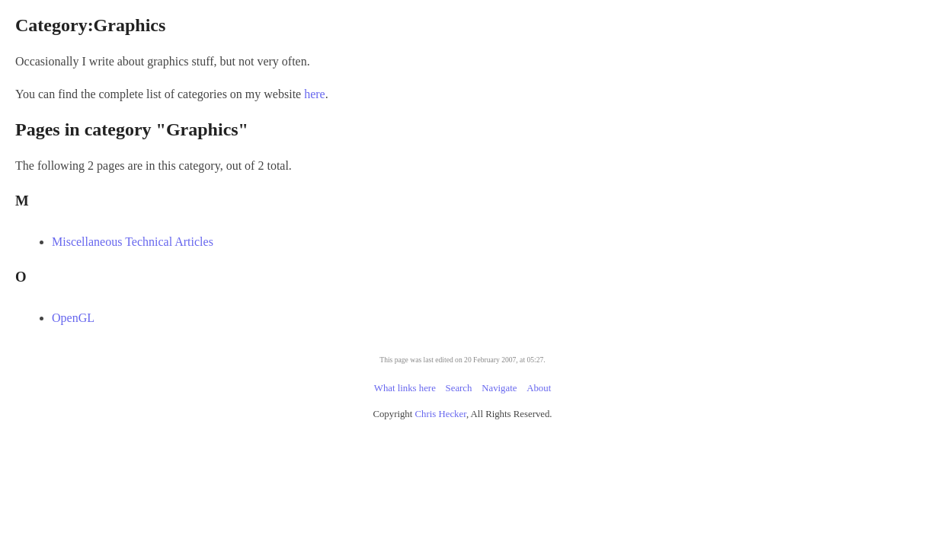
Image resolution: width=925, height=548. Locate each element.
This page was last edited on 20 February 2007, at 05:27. (462, 359)
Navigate (499, 388)
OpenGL (249, 317)
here (472, 94)
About (539, 388)
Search (459, 388)
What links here (405, 388)
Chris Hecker (440, 414)
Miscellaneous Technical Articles (308, 241)
